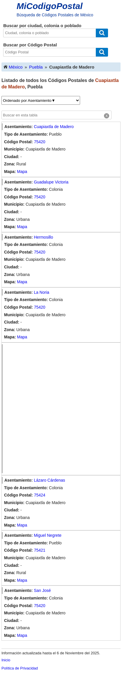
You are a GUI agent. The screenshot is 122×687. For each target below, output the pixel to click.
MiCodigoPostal (50, 6)
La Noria (41, 292)
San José (42, 590)
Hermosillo (43, 237)
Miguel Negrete (47, 535)
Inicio (5, 660)
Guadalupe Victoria (51, 182)
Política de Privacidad (19, 668)
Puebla (36, 66)
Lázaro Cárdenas (49, 480)
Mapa (22, 171)
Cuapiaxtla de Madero (54, 126)
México (13, 66)
